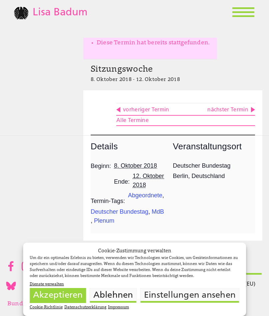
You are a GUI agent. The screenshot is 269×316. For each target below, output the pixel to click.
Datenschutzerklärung (85, 307)
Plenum (104, 220)
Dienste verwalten (47, 284)
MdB (158, 211)
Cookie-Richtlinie (46, 307)
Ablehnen (113, 295)
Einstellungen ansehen (190, 295)
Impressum (118, 307)
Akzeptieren (58, 295)
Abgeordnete (145, 195)
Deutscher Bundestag (119, 211)
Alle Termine (132, 120)
